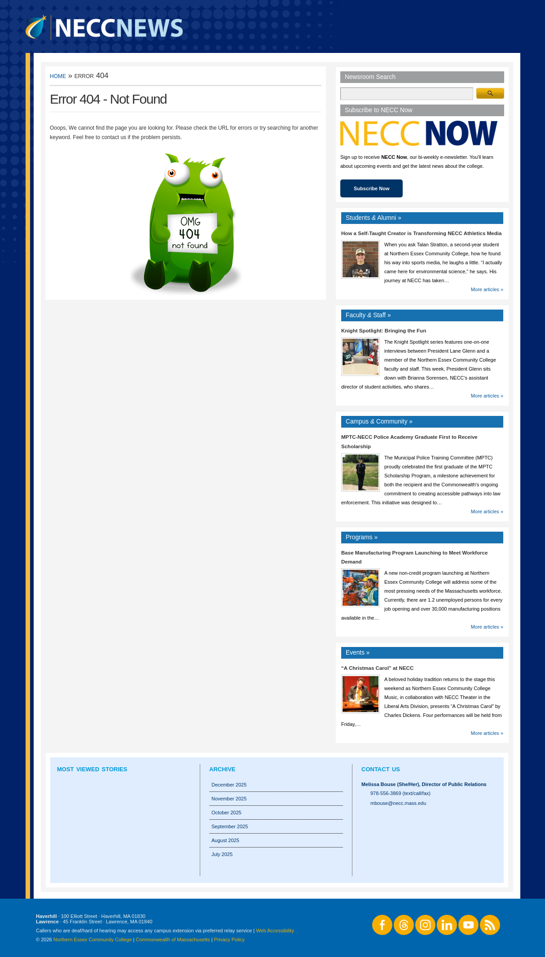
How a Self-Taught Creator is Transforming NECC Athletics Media (421, 233)
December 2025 (228, 784)
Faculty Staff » (368, 315)
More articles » (487, 289)
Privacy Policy (229, 939)
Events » (358, 652)
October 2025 (226, 812)
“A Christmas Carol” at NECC (377, 668)
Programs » (362, 537)
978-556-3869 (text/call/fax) (400, 793)
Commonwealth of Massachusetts (173, 939)
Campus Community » (379, 421)
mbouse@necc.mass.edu (398, 803)
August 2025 (225, 840)
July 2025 (222, 854)
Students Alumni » (373, 217)
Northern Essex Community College (92, 939)
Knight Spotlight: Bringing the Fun (383, 330)
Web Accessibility (275, 930)
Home (58, 75)
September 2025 (229, 826)
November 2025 (228, 798)
